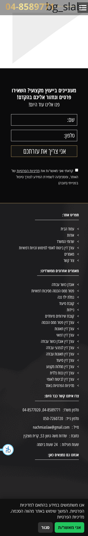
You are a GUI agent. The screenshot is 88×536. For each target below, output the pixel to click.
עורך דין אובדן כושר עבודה (57, 341)
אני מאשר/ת (69, 527)
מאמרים (69, 254)
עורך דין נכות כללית (62, 373)
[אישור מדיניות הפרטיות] (76, 170)
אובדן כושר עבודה (63, 284)
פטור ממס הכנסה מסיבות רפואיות (52, 290)
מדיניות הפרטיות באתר (60, 385)
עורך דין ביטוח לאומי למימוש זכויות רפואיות (46, 247)
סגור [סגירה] (45, 527)
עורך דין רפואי (65, 335)
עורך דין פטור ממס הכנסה (58, 322)
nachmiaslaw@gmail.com (56, 427)
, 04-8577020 (32, 410)
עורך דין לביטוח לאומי (60, 379)
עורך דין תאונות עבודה (60, 354)
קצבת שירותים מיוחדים (59, 316)
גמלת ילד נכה (65, 297)
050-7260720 (53, 418)
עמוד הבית (67, 229)
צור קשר (69, 260)
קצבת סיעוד (66, 303)
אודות (70, 235)
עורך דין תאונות (64, 328)
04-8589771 (30, 6)
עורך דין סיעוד (65, 360)
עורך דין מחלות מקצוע (60, 366)
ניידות (70, 309)
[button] (7, 450)
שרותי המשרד (65, 241)
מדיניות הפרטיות (28, 170)
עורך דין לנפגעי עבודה (60, 347)
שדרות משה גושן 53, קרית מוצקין (51, 436)
